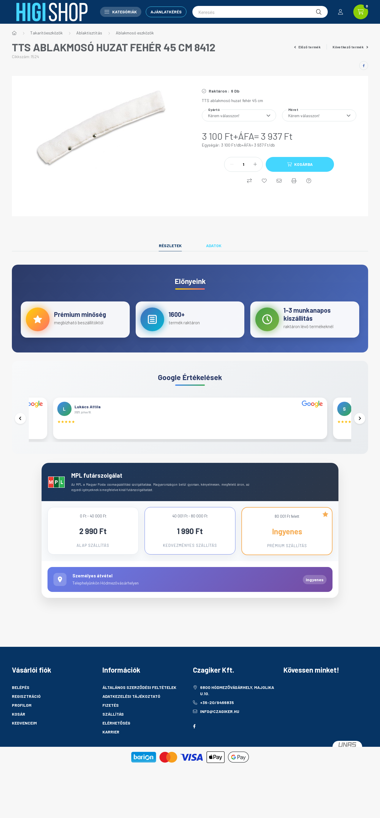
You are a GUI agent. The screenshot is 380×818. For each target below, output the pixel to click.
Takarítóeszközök (46, 32)
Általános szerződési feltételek (139, 708)
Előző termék (307, 47)
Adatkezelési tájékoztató (131, 716)
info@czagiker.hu (219, 732)
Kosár (18, 734)
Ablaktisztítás (89, 32)
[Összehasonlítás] (249, 181)
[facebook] (363, 65)
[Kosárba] (300, 164)
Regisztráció (26, 716)
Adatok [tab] (213, 245)
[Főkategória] (14, 33)
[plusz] (255, 164)
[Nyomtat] (294, 181)
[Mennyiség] (243, 164)
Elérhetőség (116, 743)
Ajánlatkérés (166, 11)
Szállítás (113, 734)
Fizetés (110, 725)
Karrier (110, 752)
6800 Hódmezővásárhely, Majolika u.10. (237, 711)
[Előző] (21, 430)
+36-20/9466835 (217, 723)
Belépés (20, 708)
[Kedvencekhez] (264, 181)
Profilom (21, 725)
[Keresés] (260, 12)
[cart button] (360, 11)
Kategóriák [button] (120, 11)
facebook (194, 747)
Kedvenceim (24, 743)
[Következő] (359, 430)
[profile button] (340, 11)
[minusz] (231, 164)
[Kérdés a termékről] (309, 181)
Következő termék (350, 47)
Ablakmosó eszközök (135, 32)
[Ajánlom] (279, 181)
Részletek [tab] (170, 245)
